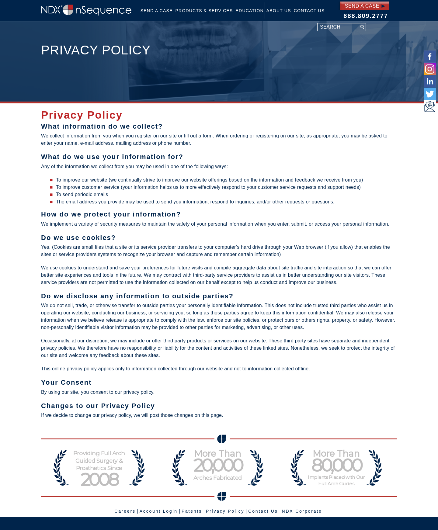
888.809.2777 (365, 15)
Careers (124, 511)
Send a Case (157, 10)
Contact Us (309, 10)
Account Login (159, 511)
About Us (278, 10)
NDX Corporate (302, 511)
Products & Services (204, 10)
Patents (192, 511)
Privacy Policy (225, 511)
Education (250, 10)
